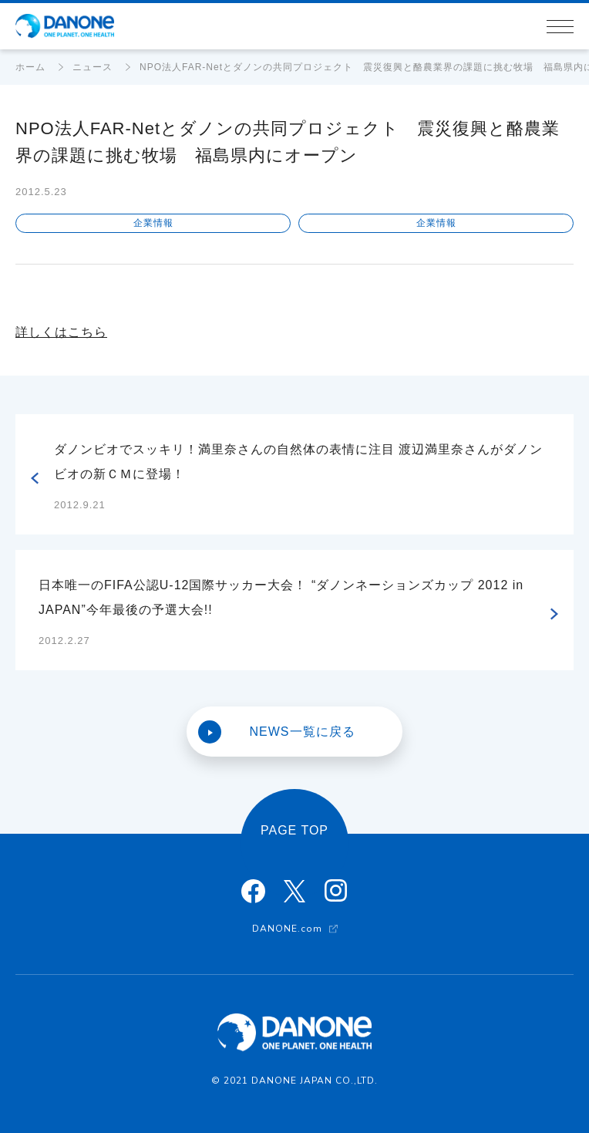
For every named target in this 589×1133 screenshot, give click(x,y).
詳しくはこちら (61, 332)
